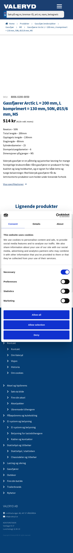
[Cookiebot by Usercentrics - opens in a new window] (56, 215)
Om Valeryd (17, 355)
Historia (15, 367)
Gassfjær (10, 27)
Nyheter (11, 492)
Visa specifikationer (15, 184)
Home (12, 23)
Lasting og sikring (16, 463)
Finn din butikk (15, 481)
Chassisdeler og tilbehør (24, 457)
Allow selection (36, 324)
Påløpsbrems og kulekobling (22, 415)
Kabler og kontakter (22, 439)
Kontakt (11, 343)
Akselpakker (17, 403)
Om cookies (17, 372)
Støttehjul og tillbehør (19, 445)
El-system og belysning (19, 421)
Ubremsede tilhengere (23, 409)
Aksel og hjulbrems (17, 385)
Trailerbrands (14, 486)
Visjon (14, 360)
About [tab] (60, 224)
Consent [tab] (13, 224)
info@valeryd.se (12, 516)
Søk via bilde (17, 391)
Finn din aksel (18, 397)
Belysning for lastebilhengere (26, 433)
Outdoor (11, 474)
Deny (36, 335)
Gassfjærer (13, 468)
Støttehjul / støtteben (23, 451)
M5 (20, 27)
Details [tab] (36, 224)
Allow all (36, 314)
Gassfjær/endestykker (45, 23)
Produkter (24, 23)
